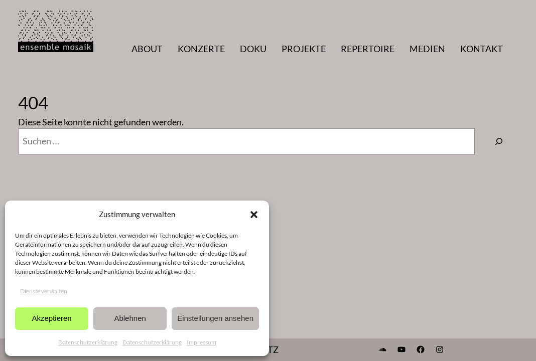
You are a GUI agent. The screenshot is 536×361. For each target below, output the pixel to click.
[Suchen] (499, 141)
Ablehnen (130, 318)
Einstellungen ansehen (215, 318)
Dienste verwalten (43, 291)
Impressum (201, 342)
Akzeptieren (51, 318)
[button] (254, 215)
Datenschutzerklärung (87, 342)
